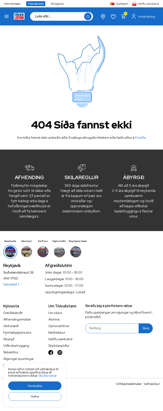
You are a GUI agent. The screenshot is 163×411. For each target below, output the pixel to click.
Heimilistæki (12, 4)
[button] (34, 385)
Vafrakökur (152, 384)
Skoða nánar (47, 375)
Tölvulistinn (36, 4)
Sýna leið (11, 284)
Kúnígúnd (57, 4)
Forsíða (140, 137)
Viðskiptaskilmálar (129, 384)
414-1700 (10, 278)
